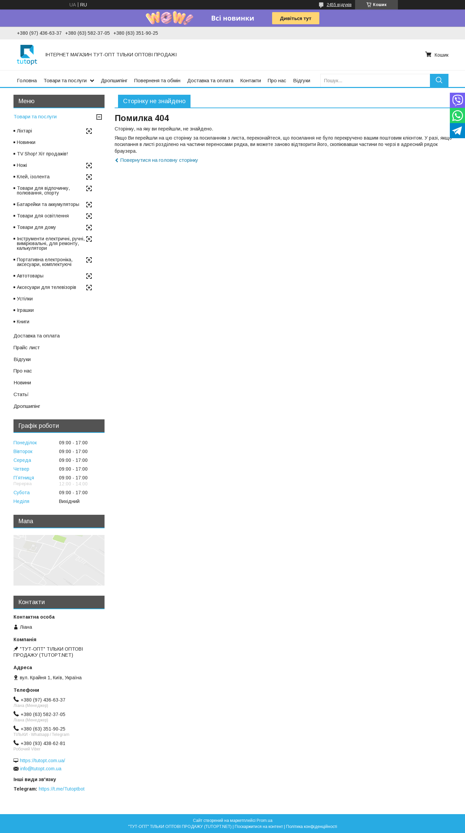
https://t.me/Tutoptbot (62, 789)
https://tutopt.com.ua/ (42, 760)
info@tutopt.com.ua (40, 768)
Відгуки (301, 80)
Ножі (22, 165)
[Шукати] (439, 80)
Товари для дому (36, 227)
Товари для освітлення (43, 215)
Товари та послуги (65, 80)
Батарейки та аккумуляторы (48, 204)
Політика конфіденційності (311, 826)
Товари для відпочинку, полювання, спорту (43, 190)
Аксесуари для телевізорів (46, 287)
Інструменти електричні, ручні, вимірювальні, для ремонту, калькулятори (51, 243)
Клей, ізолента (33, 176)
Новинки (26, 142)
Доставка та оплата (210, 80)
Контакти (250, 80)
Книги (23, 321)
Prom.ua (264, 820)
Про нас (277, 80)
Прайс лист (26, 347)
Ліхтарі (24, 130)
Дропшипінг (114, 80)
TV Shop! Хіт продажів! (42, 153)
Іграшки (25, 310)
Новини (22, 382)
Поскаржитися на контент (259, 826)
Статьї (21, 394)
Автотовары (30, 275)
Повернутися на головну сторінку (159, 160)
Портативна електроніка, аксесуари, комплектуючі (44, 262)
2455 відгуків (339, 4)
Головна (27, 80)
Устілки (25, 298)
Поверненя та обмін (157, 80)
